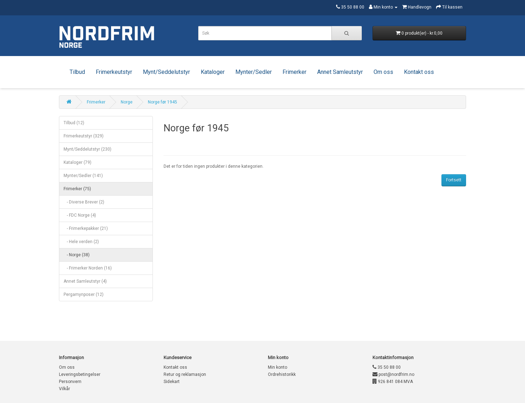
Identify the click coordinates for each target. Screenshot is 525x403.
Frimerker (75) (77, 188)
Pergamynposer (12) (84, 294)
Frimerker (294, 72)
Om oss (383, 72)
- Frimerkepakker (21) (86, 228)
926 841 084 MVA (392, 381)
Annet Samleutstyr (340, 72)
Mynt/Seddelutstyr (166, 72)
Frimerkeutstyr (114, 72)
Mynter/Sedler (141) (83, 175)
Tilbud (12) (74, 122)
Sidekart (172, 381)
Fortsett (453, 179)
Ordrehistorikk (282, 374)
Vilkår (64, 388)
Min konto (277, 367)
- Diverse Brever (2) (84, 202)
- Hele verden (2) (81, 241)
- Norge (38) (77, 254)
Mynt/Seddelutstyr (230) (87, 149)
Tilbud (77, 72)
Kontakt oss (419, 72)
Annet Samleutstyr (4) (85, 281)
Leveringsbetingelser (79, 374)
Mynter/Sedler (253, 72)
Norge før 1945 (162, 102)
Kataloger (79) (77, 162)
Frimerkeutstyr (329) (84, 136)
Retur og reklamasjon (185, 374)
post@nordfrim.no (393, 374)
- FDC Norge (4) (80, 215)
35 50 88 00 (386, 367)
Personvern (70, 381)
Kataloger (213, 72)
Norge (126, 102)
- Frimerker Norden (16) (88, 268)
